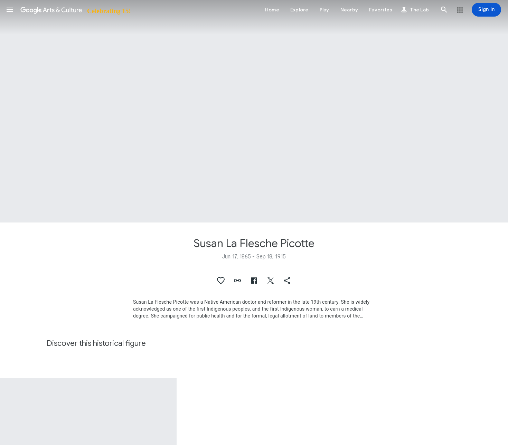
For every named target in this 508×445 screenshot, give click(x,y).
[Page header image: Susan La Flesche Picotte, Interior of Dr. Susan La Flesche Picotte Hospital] (254, 111)
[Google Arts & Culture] (75, 9)
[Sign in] (486, 10)
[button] (9, 9)
